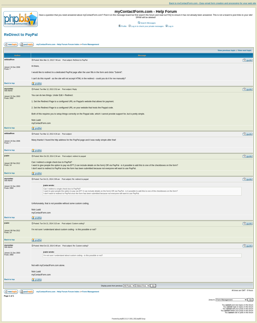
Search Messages (147, 23)
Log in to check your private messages (146, 26)
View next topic (244, 50)
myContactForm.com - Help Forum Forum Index (57, 44)
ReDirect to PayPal (21, 34)
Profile (123, 26)
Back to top (9, 83)
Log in (169, 26)
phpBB (121, 319)
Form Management (90, 44)
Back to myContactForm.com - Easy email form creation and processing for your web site (212, 3)
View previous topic (226, 50)
